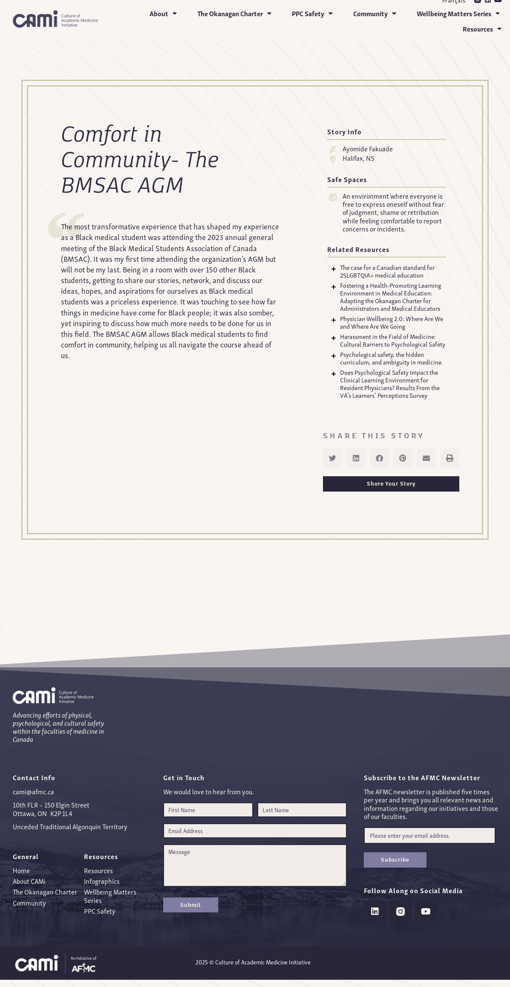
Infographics (102, 880)
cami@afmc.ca (33, 791)
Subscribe (395, 859)
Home (21, 870)
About (163, 13)
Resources (482, 28)
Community (374, 13)
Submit (190, 904)
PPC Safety (312, 13)
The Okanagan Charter (234, 13)
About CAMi (29, 880)
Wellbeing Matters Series (458, 13)
